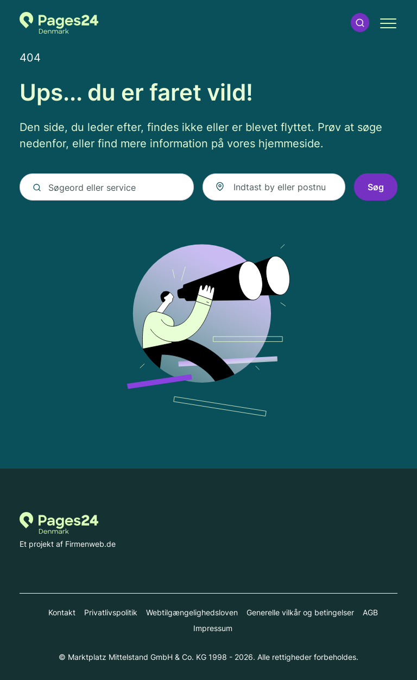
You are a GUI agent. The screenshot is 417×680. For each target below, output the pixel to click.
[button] (360, 22)
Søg (376, 187)
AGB (370, 612)
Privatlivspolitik (110, 612)
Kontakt (61, 612)
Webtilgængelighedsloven (192, 612)
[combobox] (274, 187)
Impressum (212, 628)
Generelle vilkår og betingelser (300, 612)
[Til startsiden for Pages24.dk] (59, 23)
